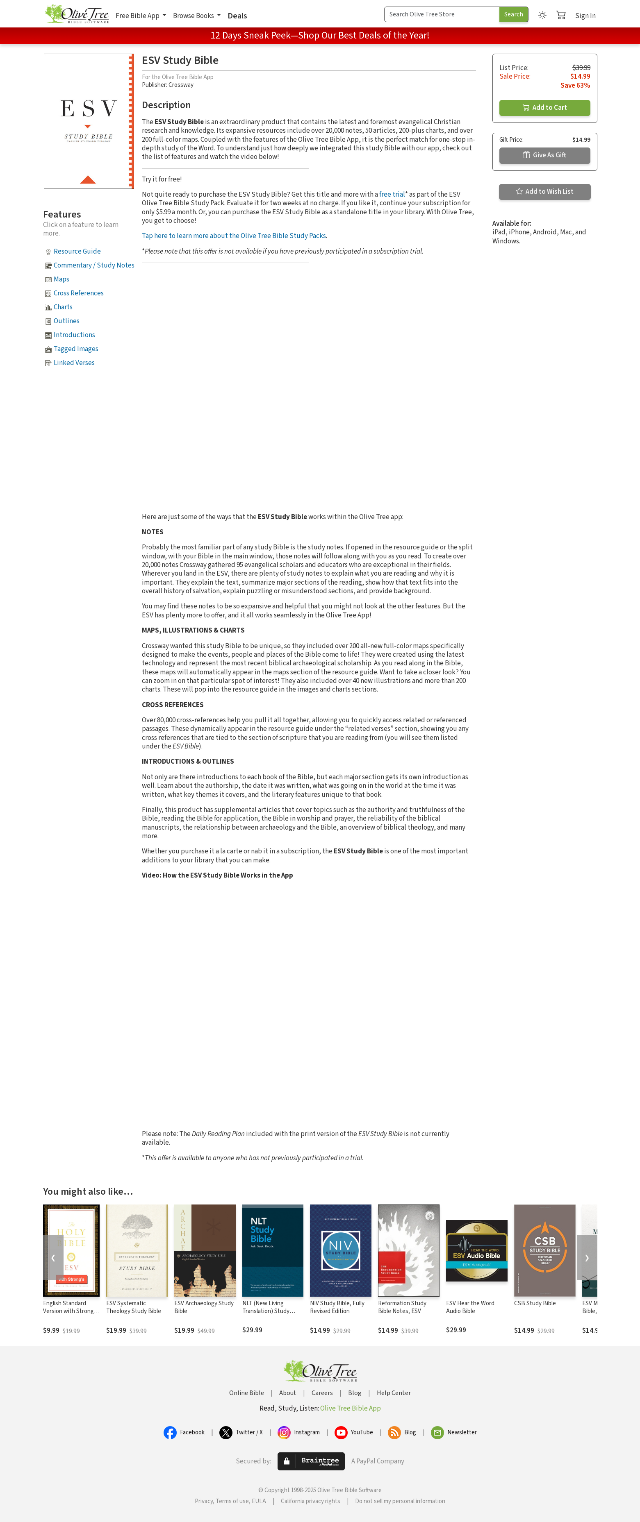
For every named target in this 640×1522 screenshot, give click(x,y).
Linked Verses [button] (74, 363)
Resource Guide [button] (77, 251)
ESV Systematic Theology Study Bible (133, 1307)
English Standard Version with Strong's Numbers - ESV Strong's (70, 1315)
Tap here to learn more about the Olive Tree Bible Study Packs (234, 236)
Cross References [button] (79, 293)
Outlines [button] (67, 321)
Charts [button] (63, 307)
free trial (392, 195)
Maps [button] (61, 279)
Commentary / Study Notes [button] (94, 265)
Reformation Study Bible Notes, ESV (402, 1307)
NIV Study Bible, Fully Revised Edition (337, 1307)
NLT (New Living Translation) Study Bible (265, 1311)
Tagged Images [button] (76, 349)
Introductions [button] (74, 335)
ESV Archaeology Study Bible (204, 1307)
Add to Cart (545, 108)
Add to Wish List (545, 192)
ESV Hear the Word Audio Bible (470, 1307)
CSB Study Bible (535, 1303)
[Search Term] (442, 14)
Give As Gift (544, 155)
